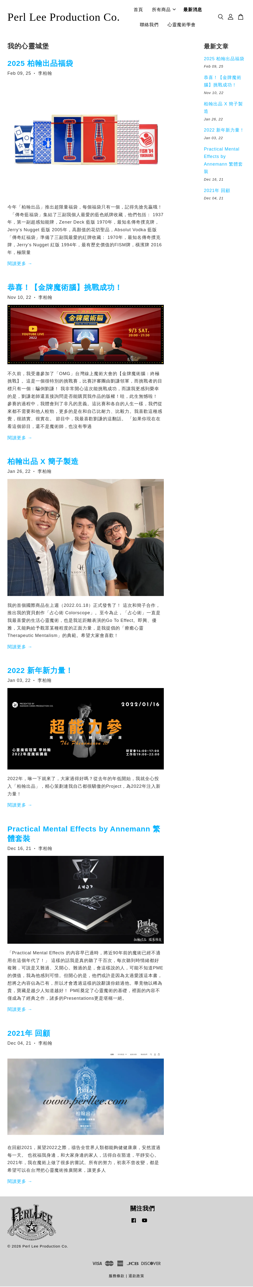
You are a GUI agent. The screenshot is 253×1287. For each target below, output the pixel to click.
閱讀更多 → (19, 264)
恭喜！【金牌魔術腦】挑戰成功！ (64, 288)
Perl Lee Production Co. (67, 17)
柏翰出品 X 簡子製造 (43, 462)
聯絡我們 (153, 24)
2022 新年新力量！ (40, 671)
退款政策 (136, 1276)
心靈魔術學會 (185, 24)
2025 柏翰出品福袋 (40, 64)
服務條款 (117, 1276)
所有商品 (168, 9)
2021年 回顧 (28, 1034)
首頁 (142, 9)
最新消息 (196, 9)
